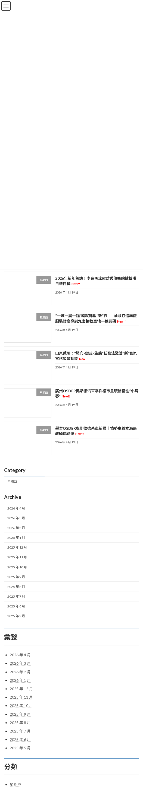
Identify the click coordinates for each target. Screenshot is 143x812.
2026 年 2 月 (16, 528)
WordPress (50, 803)
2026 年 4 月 (16, 508)
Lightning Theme (72, 803)
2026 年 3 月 (16, 518)
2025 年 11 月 (17, 557)
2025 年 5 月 (16, 616)
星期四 (12, 481)
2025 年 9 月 (16, 577)
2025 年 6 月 (16, 606)
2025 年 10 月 (17, 567)
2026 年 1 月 (16, 538)
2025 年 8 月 (16, 587)
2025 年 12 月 (17, 548)
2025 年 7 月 (16, 596)
